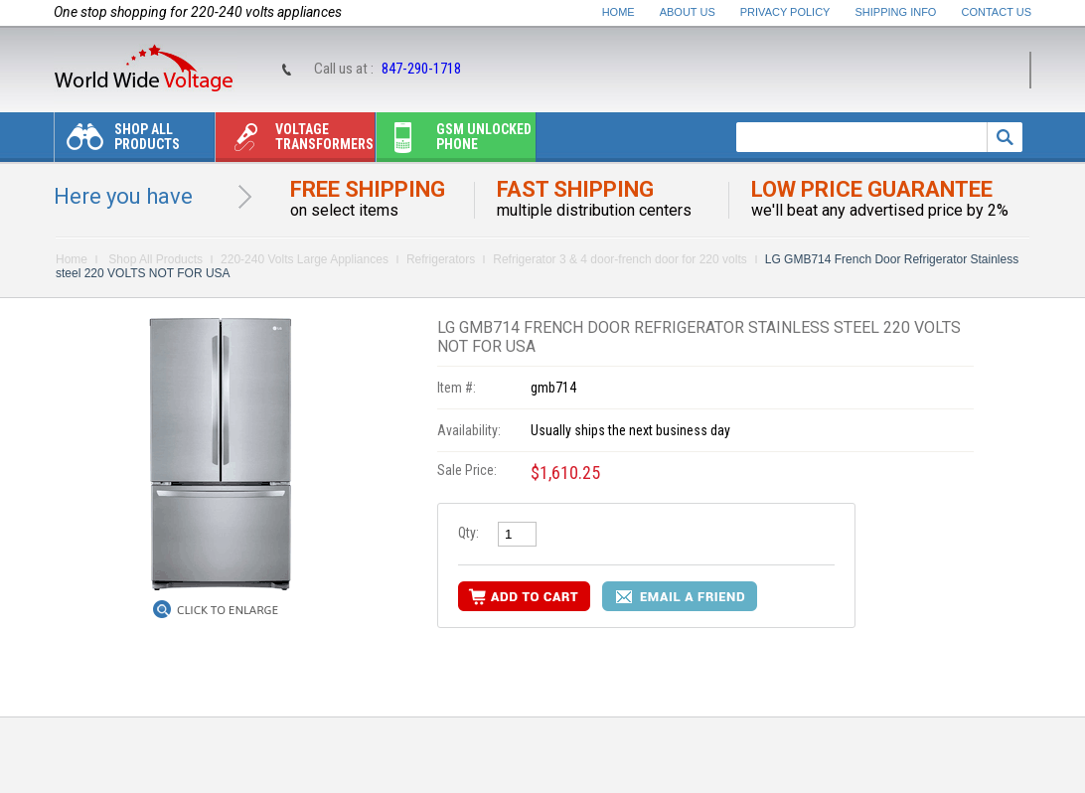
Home (618, 12)
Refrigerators (440, 259)
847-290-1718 (421, 69)
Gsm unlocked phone (454, 141)
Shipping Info (896, 12)
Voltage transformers (295, 141)
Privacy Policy (785, 12)
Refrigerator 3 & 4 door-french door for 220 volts (619, 259)
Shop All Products (117, 141)
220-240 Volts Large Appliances (304, 259)
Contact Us (997, 12)
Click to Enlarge (227, 610)
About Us (687, 12)
